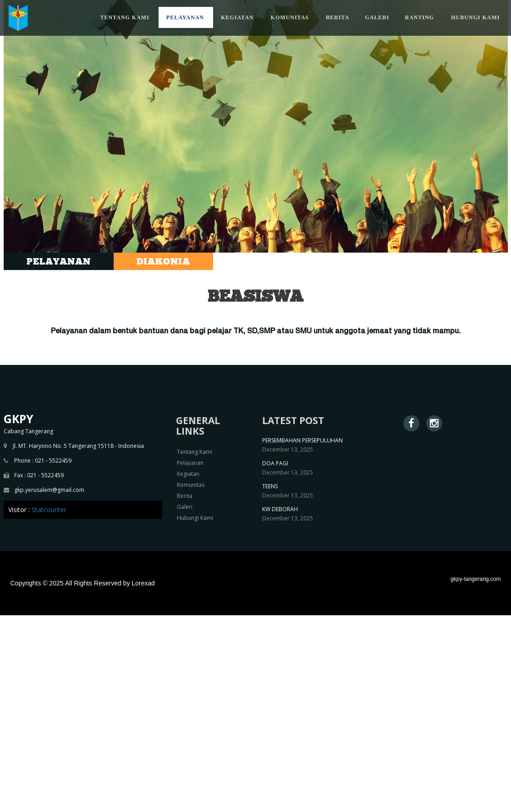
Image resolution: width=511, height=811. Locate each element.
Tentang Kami (194, 452)
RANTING (419, 17)
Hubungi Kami (195, 518)
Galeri (184, 507)
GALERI (377, 17)
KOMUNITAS (290, 17)
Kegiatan (188, 474)
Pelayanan (190, 463)
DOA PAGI (275, 463)
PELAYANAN (185, 17)
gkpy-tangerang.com (475, 579)
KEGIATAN (237, 17)
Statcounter (49, 509)
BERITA (337, 17)
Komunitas (190, 485)
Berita (184, 496)
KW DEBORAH (280, 509)
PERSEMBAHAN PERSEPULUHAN (302, 440)
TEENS (270, 486)
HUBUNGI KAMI (475, 17)
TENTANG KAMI (124, 17)
